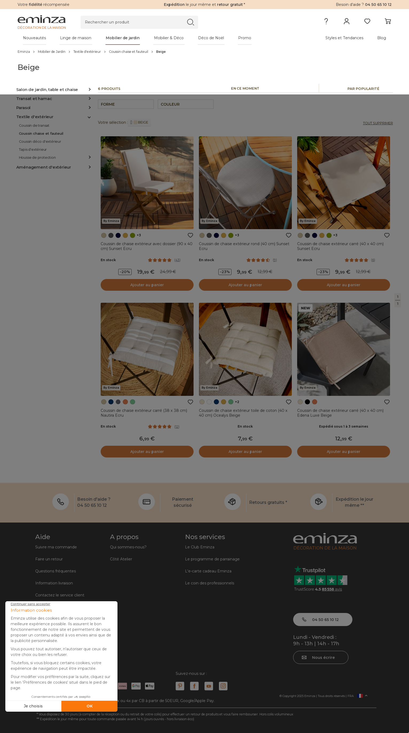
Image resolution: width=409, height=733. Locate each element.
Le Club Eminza (199, 547)
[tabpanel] (158, 38)
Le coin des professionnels (209, 583)
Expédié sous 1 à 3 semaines (343, 426)
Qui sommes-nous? (128, 547)
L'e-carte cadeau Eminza (208, 571)
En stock (108, 260)
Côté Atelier (121, 559)
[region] (204, 51)
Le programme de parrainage (212, 559)
